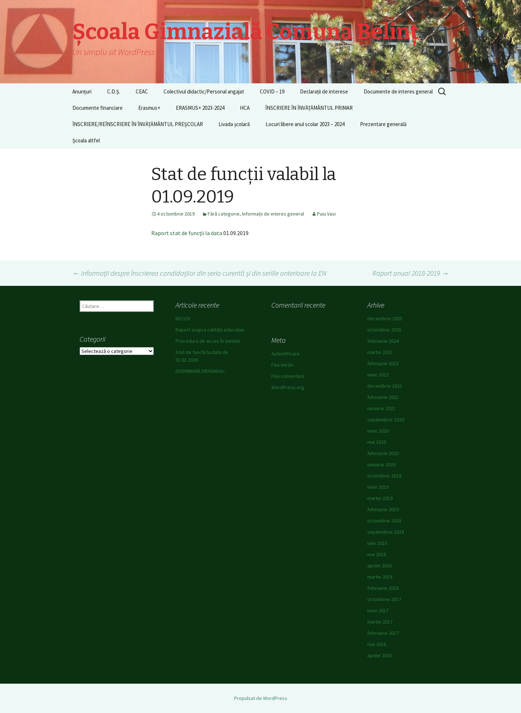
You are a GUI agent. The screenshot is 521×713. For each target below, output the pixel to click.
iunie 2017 (378, 610)
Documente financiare (97, 107)
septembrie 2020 (385, 419)
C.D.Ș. (113, 91)
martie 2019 (380, 498)
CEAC (142, 91)
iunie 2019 (378, 487)
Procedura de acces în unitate (207, 341)
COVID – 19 (272, 91)
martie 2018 (380, 577)
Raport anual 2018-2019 (410, 273)
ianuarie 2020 (381, 464)
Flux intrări (282, 365)
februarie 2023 (383, 363)
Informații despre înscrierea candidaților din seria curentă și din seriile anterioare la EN (199, 273)
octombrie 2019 (384, 475)
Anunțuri (82, 91)
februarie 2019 (383, 509)
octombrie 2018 (384, 520)
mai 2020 (376, 442)
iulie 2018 (377, 543)
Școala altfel (86, 140)
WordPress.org (287, 387)
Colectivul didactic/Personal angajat (204, 91)
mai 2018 (376, 554)
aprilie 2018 (379, 565)
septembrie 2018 (385, 532)
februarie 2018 (383, 588)
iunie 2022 (378, 374)
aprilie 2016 (379, 655)
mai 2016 (376, 644)
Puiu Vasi (326, 213)
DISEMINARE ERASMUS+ (200, 371)
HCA (245, 107)
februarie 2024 (383, 341)
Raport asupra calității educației (209, 329)
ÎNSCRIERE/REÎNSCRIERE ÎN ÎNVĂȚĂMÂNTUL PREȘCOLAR (137, 124)
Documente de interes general (398, 91)
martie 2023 (380, 352)
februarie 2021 (383, 397)
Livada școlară (234, 124)
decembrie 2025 (384, 318)
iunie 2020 (378, 431)
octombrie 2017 (384, 599)
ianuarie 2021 (381, 408)
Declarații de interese (324, 91)
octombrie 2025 (384, 329)
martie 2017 (380, 621)
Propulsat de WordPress (260, 698)
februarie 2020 (383, 453)
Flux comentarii (287, 376)
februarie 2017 (383, 633)
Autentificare (285, 353)
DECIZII (182, 318)
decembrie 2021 (384, 386)
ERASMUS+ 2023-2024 (200, 107)
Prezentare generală (383, 124)
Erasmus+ (149, 107)
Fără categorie (224, 213)
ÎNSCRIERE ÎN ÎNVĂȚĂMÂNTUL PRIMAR (309, 107)
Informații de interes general (273, 213)
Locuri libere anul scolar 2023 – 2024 (305, 124)
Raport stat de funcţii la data (186, 233)
